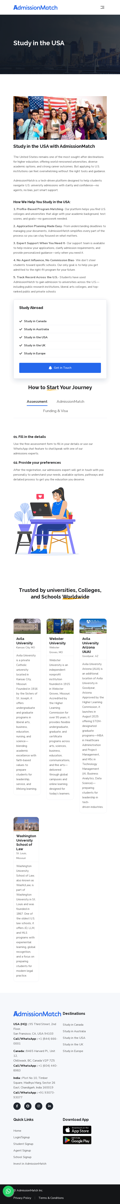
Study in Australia (74, 1031)
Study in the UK (73, 1044)
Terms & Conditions (51, 1198)
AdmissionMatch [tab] (70, 401)
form (50, 444)
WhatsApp (20, 449)
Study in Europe (73, 1051)
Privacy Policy (22, 1198)
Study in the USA (74, 1038)
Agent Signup (22, 1151)
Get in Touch (62, 368)
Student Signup (23, 1144)
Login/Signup (21, 1137)
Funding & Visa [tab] (55, 411)
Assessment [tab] (37, 401)
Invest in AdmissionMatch (29, 1164)
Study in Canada (73, 1025)
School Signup (22, 1157)
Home (17, 1131)
